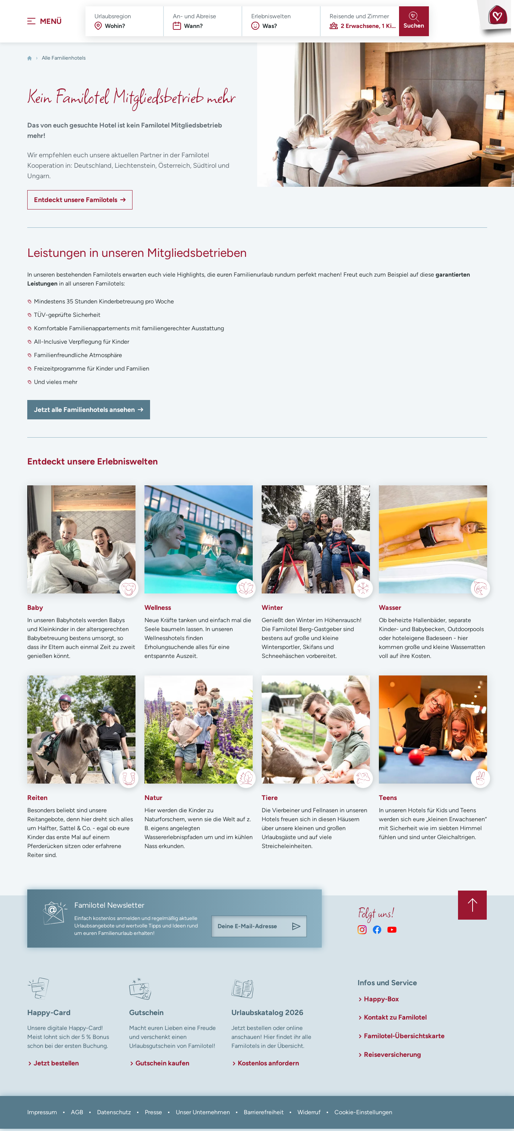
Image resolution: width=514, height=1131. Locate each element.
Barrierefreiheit (264, 1114)
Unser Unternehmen (203, 1114)
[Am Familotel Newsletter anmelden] (296, 928)
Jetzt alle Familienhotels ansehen (84, 412)
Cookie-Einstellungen (363, 1114)
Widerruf (309, 1114)
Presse (153, 1114)
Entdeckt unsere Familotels (75, 202)
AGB (77, 1114)
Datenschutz (114, 1114)
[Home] (29, 60)
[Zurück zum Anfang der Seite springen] (472, 907)
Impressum (42, 1114)
